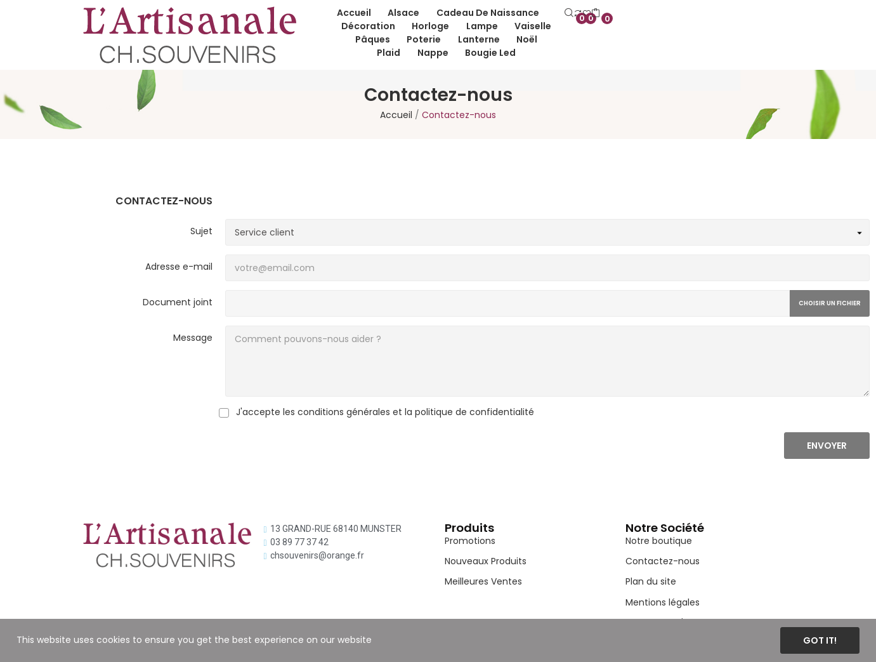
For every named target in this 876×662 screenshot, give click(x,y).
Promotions (470, 540)
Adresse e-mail (178, 266)
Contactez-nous (662, 561)
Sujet (201, 231)
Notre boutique (658, 540)
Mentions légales (662, 602)
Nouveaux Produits (485, 561)
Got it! (820, 640)
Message (192, 337)
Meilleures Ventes (483, 581)
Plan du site (650, 581)
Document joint (177, 302)
